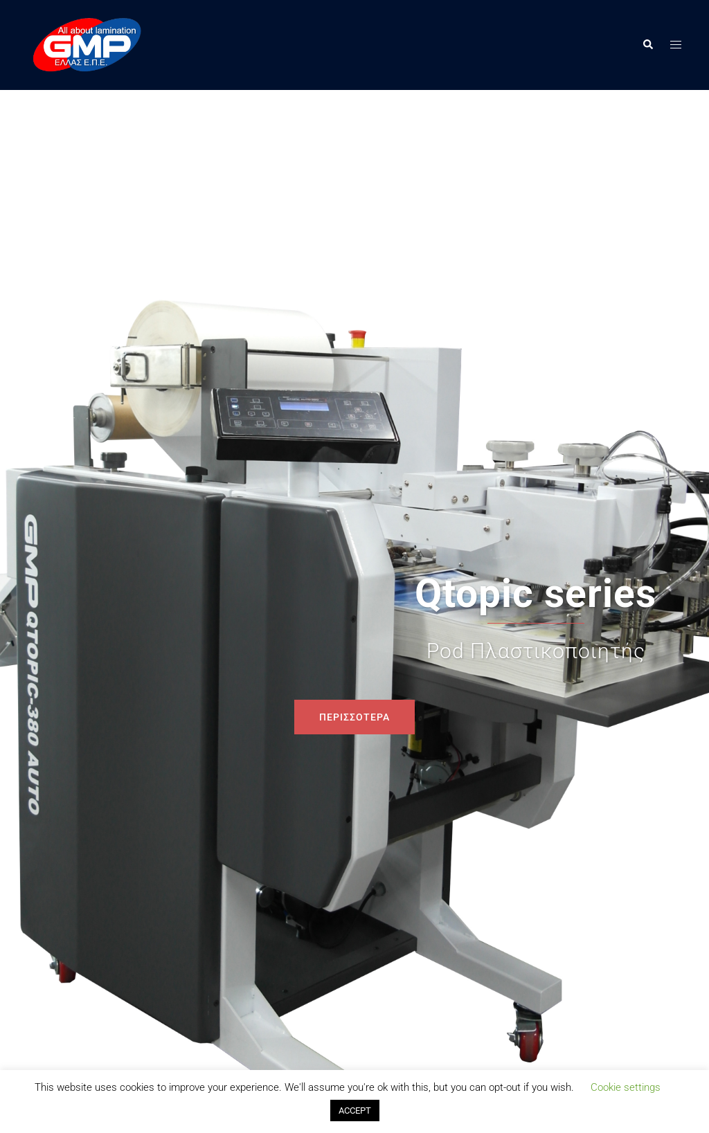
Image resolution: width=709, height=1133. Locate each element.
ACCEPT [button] (355, 1110)
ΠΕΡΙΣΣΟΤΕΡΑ (354, 717)
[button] (647, 45)
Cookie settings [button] (626, 1087)
